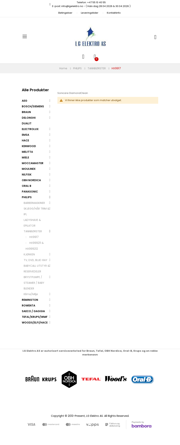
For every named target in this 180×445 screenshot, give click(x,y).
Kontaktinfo (114, 13)
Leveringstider (89, 13)
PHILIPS (77, 68)
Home (63, 68)
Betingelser (65, 13)
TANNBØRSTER (97, 68)
